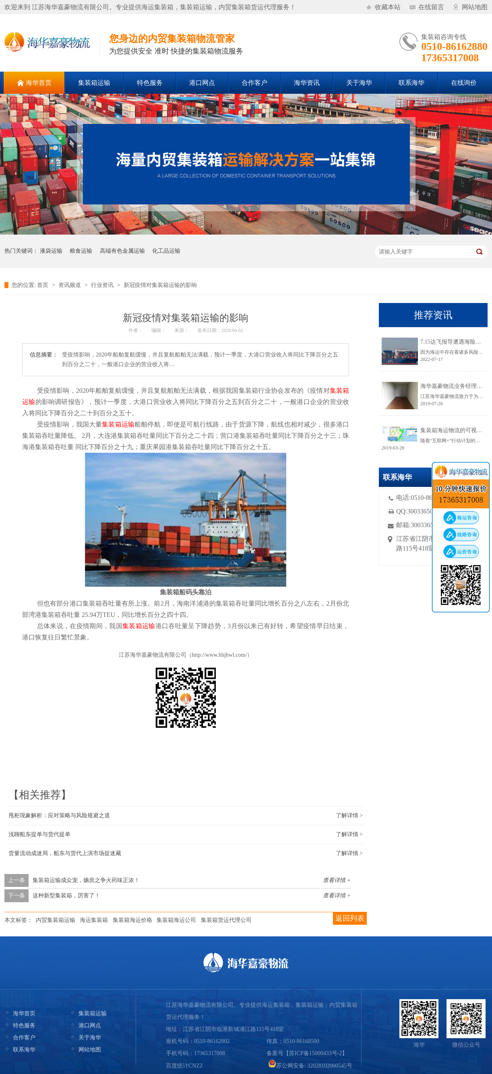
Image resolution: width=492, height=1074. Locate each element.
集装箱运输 (93, 1013)
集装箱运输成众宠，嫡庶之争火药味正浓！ (86, 880)
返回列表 (349, 918)
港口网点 (90, 1025)
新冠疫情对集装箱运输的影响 (160, 285)
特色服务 (24, 1025)
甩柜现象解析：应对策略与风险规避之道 (59, 815)
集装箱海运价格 (132, 920)
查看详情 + (337, 880)
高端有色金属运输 (122, 251)
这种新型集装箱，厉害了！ (66, 896)
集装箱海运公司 (176, 920)
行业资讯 (102, 285)
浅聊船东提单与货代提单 (39, 834)
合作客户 (24, 1038)
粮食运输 (81, 251)
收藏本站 (388, 7)
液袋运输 (51, 251)
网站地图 (475, 7)
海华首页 (24, 1013)
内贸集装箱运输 (55, 920)
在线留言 (431, 7)
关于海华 (90, 1038)
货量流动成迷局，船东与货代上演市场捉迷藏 (64, 853)
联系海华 (24, 1050)
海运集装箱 (94, 920)
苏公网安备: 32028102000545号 (310, 1066)
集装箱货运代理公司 (226, 920)
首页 (42, 285)
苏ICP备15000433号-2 (315, 1053)
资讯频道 (69, 285)
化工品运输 (166, 251)
